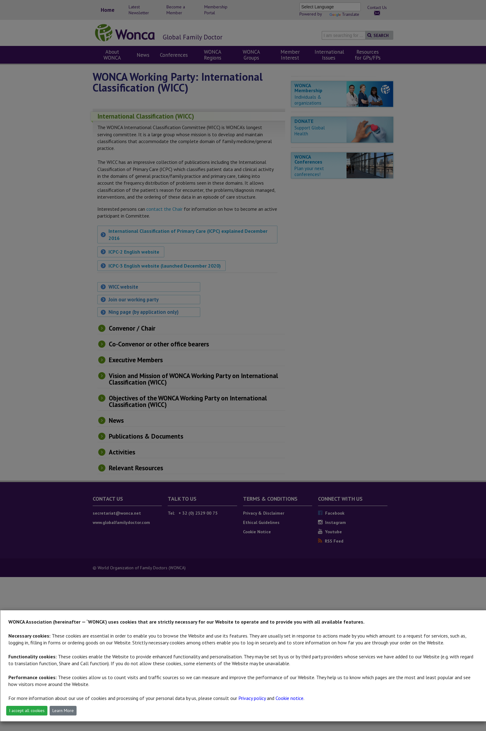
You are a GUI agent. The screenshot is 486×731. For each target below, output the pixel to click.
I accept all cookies (27, 710)
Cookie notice (289, 698)
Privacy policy (252, 698)
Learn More (63, 710)
